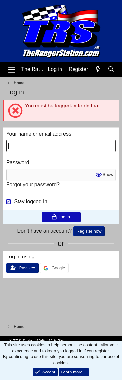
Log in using (20, 256)
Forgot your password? (33, 184)
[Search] (111, 69)
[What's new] (98, 69)
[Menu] (12, 69)
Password (17, 162)
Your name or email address (38, 134)
